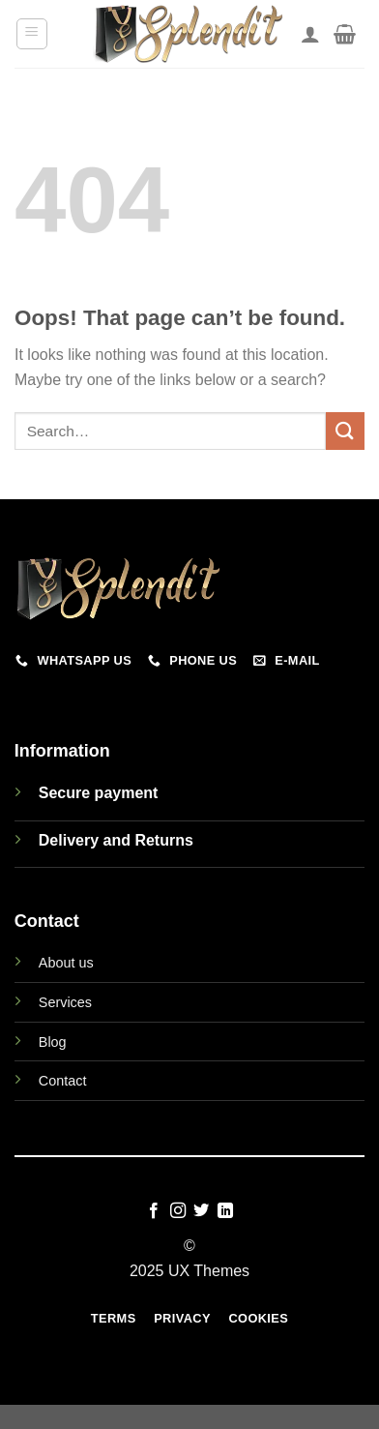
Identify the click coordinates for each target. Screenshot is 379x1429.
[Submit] (345, 431)
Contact (63, 1080)
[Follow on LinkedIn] (225, 1211)
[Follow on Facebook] (153, 1211)
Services (65, 1002)
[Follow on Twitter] (201, 1211)
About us (66, 962)
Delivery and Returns (116, 840)
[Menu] (32, 33)
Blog (53, 1042)
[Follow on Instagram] (178, 1211)
